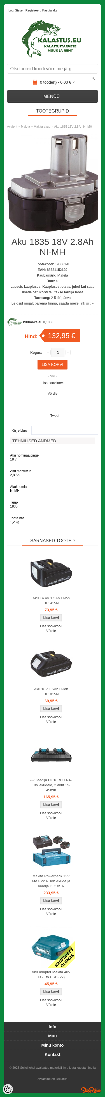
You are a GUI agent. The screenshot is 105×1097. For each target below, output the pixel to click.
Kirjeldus (19, 430)
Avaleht (12, 126)
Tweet (54, 416)
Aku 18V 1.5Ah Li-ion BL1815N (51, 691)
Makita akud (42, 126)
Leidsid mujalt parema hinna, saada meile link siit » (52, 303)
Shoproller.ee (91, 1090)
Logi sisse (15, 10)
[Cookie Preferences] (8, 1089)
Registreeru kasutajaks (41, 10)
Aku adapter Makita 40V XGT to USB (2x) (51, 974)
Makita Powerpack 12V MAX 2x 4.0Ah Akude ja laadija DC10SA (51, 881)
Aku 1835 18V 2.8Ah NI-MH (73, 126)
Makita (25, 126)
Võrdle (52, 394)
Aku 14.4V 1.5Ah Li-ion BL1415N (51, 600)
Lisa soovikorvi (52, 383)
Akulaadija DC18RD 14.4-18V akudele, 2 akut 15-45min (51, 785)
